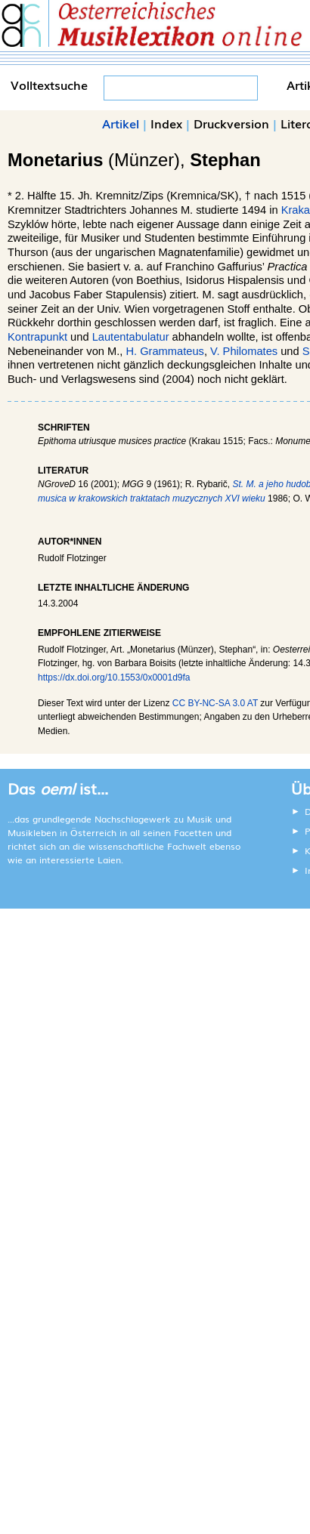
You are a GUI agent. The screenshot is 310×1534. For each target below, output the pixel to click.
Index (166, 123)
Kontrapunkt (37, 337)
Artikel (120, 123)
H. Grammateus (164, 351)
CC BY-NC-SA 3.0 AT (215, 703)
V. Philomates (243, 351)
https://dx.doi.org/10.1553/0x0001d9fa (114, 677)
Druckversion (231, 123)
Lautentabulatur (130, 337)
